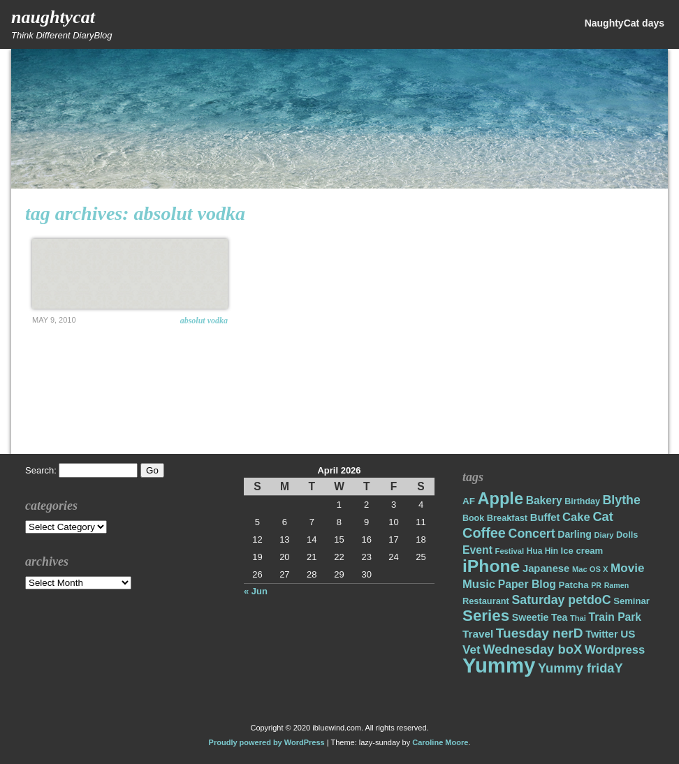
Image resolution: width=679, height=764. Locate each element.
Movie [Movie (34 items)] (627, 568)
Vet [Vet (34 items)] (471, 649)
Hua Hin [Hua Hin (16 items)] (542, 551)
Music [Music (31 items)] (478, 584)
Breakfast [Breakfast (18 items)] (507, 518)
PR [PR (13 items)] (596, 585)
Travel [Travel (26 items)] (477, 634)
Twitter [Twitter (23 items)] (601, 634)
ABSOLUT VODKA (204, 320)
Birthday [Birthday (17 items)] (582, 501)
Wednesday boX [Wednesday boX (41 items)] (532, 649)
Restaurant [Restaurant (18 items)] (485, 601)
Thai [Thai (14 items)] (578, 618)
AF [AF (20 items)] (468, 501)
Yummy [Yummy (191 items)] (498, 665)
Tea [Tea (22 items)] (559, 617)
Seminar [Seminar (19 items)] (631, 601)
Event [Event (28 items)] (477, 550)
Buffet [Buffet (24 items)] (545, 517)
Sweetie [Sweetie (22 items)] (530, 617)
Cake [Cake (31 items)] (576, 517)
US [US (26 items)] (627, 634)
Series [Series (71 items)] (485, 615)
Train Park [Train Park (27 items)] (615, 617)
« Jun (256, 591)
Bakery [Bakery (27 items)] (544, 500)
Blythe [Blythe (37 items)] (622, 500)
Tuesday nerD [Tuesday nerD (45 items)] (539, 633)
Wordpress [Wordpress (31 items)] (615, 649)
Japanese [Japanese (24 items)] (546, 568)
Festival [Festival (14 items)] (510, 551)
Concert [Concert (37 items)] (532, 534)
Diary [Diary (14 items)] (604, 535)
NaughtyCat (53, 17)
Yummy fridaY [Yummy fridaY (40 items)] (580, 668)
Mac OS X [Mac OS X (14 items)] (590, 569)
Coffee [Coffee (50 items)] (484, 533)
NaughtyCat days (624, 23)
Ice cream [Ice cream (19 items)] (582, 550)
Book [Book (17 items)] (473, 518)
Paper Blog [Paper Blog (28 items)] (527, 584)
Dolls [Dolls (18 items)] (627, 534)
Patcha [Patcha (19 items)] (574, 585)
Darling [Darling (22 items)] (574, 534)
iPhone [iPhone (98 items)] (491, 566)
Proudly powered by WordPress (267, 742)
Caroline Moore (440, 742)
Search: (41, 470)
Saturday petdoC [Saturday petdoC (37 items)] (561, 600)
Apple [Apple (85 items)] (500, 499)
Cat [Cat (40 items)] (602, 516)
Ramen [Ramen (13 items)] (616, 585)
